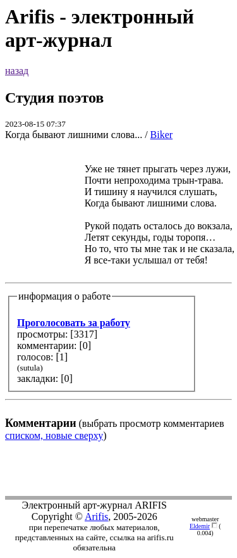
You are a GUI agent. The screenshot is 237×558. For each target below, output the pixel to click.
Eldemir (200, 526)
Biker (161, 134)
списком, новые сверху (54, 435)
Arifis (96, 516)
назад (16, 70)
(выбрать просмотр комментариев (118, 290)
